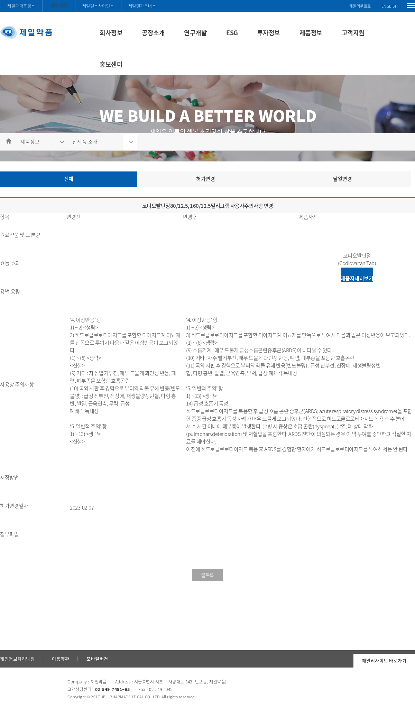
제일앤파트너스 (142, 6)
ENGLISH (389, 6)
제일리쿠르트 (360, 6)
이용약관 (60, 658)
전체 (68, 179)
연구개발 (195, 32)
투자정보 (268, 32)
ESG (232, 32)
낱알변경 (342, 179)
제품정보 (310, 32)
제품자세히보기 (357, 278)
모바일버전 (97, 658)
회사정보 (111, 32)
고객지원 (353, 32)
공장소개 (153, 32)
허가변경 (205, 179)
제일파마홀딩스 (21, 6)
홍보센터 (111, 64)
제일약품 (58, 5)
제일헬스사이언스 (98, 6)
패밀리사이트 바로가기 (384, 660)
